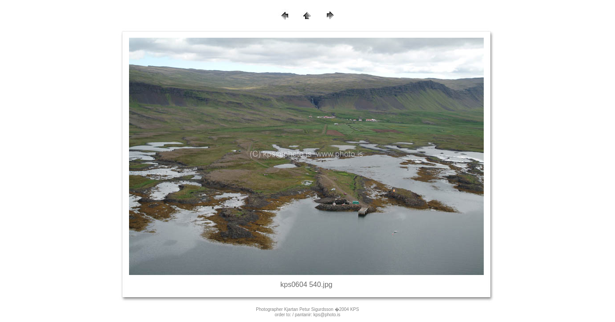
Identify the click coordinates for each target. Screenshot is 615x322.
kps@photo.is (327, 314)
